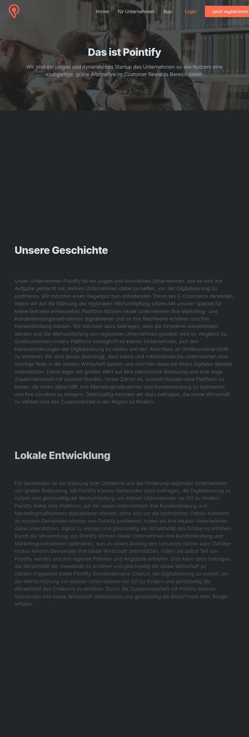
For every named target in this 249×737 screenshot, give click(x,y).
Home (102, 11)
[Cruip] (14, 11)
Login (190, 11)
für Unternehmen (136, 11)
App (167, 11)
